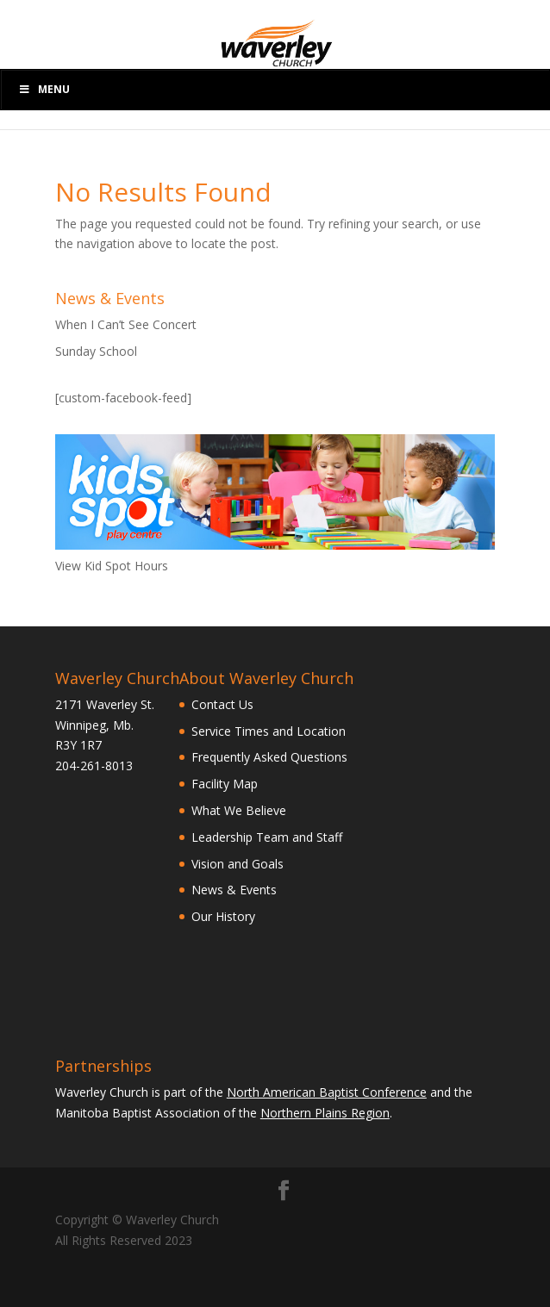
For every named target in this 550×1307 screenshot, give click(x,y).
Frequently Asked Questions (269, 757)
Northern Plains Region (325, 1113)
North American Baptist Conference (327, 1092)
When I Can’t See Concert (126, 324)
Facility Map (224, 783)
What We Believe (238, 810)
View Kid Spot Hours (111, 565)
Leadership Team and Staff (266, 837)
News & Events (234, 889)
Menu (44, 89)
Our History (223, 916)
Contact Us (222, 704)
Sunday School (96, 351)
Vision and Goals (237, 864)
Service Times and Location (268, 731)
